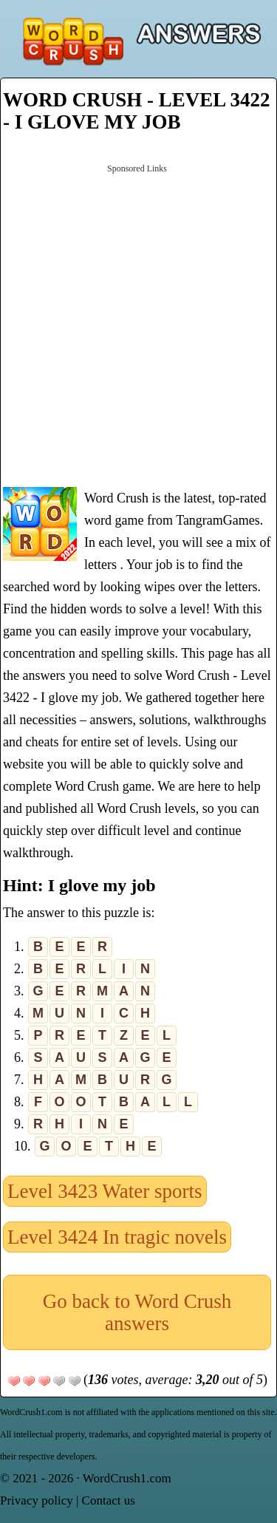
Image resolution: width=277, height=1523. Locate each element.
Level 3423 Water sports (104, 1191)
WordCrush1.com (127, 1478)
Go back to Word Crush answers (137, 1312)
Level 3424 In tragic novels (117, 1237)
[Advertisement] (138, 324)
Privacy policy (36, 1500)
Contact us (108, 1500)
